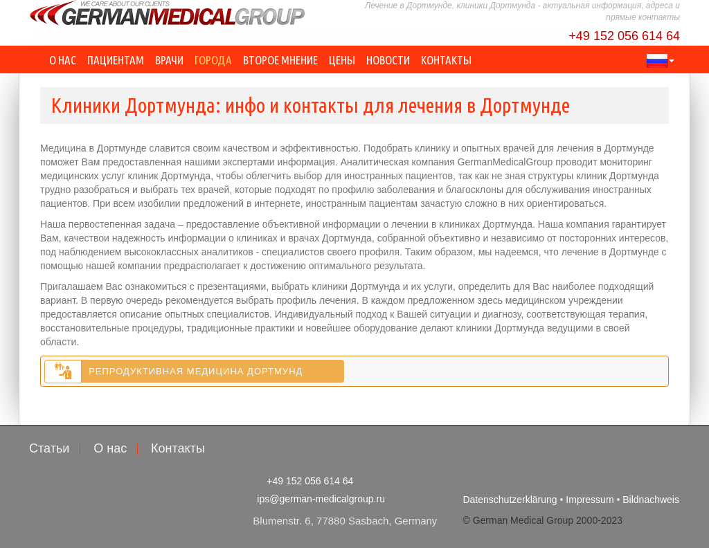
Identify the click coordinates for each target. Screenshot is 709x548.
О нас (62, 59)
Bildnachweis (650, 499)
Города (213, 59)
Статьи (49, 448)
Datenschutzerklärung (510, 499)
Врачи (169, 59)
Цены (342, 59)
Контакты (446, 59)
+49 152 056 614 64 (624, 36)
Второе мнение (280, 59)
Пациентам (115, 59)
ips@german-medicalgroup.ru (321, 498)
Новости (388, 59)
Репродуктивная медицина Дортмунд (196, 371)
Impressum (589, 499)
